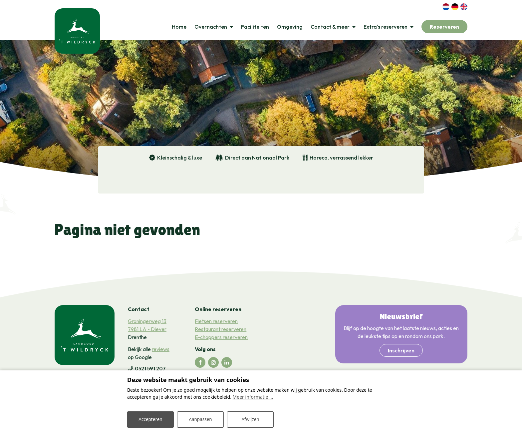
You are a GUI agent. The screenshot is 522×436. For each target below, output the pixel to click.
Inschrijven (401, 351)
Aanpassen (200, 419)
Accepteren (150, 419)
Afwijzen (250, 419)
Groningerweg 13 (147, 322)
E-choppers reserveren (221, 338)
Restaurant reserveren (220, 330)
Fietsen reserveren (216, 322)
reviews (160, 350)
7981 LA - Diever (147, 330)
